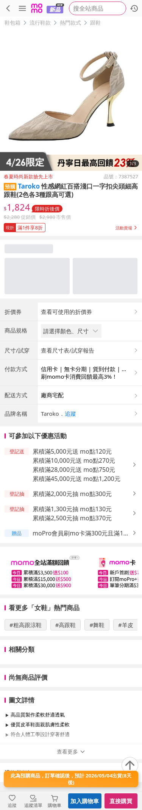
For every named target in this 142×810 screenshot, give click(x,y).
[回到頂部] (130, 765)
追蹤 (70, 413)
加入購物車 (84, 801)
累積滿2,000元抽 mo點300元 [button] (72, 494)
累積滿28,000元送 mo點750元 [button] (74, 469)
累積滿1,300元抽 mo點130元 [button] (72, 509)
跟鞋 (95, 22)
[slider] (71, 571)
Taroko (29, 186)
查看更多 (71, 751)
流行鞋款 (40, 22)
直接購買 (120, 801)
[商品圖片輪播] (71, 100)
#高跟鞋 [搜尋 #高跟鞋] (65, 625)
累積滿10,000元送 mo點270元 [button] (74, 460)
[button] (71, 226)
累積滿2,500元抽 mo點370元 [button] (72, 518)
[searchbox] (97, 8)
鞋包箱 (12, 22)
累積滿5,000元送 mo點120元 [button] (72, 451)
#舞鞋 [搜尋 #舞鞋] (97, 625)
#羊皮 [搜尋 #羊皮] (125, 625)
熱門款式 (70, 22)
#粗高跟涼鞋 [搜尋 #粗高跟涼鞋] (25, 625)
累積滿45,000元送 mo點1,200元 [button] (76, 478)
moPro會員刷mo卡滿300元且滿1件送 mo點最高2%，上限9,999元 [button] (81, 533)
